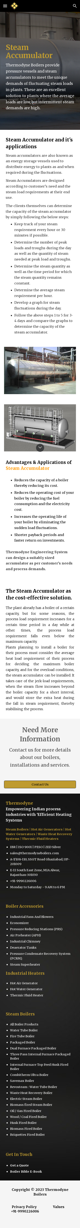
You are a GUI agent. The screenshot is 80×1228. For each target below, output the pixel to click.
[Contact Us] (40, 785)
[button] (5, 6)
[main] (40, 71)
